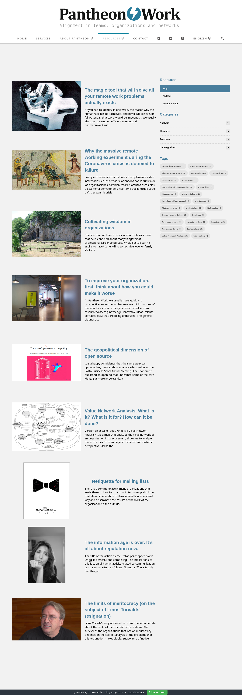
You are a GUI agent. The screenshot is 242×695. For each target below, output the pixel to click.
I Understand (157, 692)
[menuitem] (201, 38)
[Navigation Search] (222, 38)
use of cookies (136, 692)
